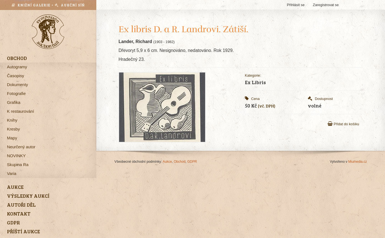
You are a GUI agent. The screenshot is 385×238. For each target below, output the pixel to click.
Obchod (179, 162)
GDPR (192, 162)
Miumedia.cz (357, 162)
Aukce (167, 162)
